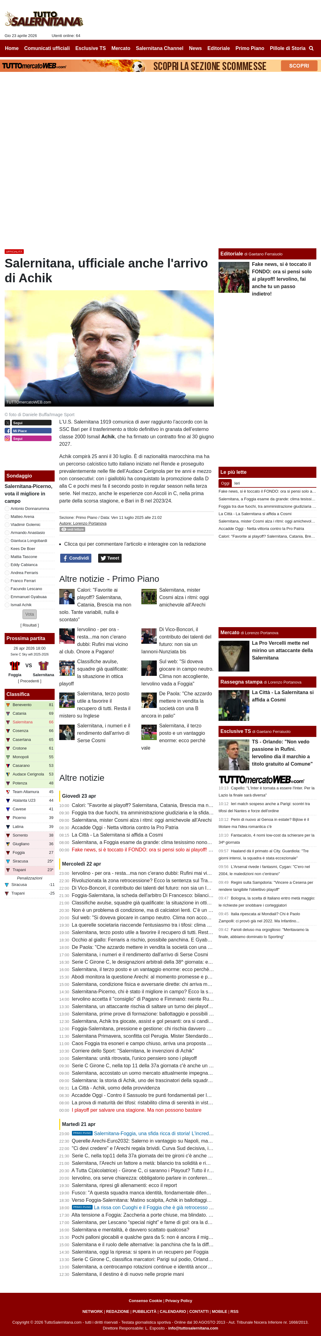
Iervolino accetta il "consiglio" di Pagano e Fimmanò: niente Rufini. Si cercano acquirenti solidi (174, 999)
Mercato (229, 632)
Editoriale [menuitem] (218, 48)
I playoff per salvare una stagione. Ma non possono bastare (137, 1110)
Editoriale (231, 253)
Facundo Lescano (26, 588)
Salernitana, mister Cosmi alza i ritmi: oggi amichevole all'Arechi (184, 597)
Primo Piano (86, 517)
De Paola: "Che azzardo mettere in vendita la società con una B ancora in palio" (159, 947)
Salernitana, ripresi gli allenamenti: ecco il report (124, 1185)
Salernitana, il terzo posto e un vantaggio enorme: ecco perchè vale (146, 969)
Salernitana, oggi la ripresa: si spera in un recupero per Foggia (140, 1252)
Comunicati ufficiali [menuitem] (47, 48)
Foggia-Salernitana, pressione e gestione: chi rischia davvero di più (145, 1028)
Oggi (225, 483)
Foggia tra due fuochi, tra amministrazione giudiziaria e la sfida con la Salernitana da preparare (175, 812)
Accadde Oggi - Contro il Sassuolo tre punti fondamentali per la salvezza (151, 1095)
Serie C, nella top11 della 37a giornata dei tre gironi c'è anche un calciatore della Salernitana (173, 1155)
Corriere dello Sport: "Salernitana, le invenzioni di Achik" (133, 1050)
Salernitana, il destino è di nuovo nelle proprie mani (128, 1274)
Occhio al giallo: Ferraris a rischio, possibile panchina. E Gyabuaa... (146, 939)
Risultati (30, 625)
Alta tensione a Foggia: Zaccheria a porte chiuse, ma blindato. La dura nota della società (168, 1215)
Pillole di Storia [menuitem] (288, 48)
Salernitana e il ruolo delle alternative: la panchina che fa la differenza (148, 1244)
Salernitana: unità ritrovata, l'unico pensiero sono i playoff (134, 1058)
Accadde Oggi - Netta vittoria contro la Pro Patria (125, 827)
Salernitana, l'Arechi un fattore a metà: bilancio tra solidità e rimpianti (147, 1163)
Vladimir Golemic (26, 524)
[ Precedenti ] (29, 681)
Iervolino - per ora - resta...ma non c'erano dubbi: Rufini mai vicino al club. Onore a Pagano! (172, 873)
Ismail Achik (21, 604)
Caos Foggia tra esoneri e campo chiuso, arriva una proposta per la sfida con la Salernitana (172, 1043)
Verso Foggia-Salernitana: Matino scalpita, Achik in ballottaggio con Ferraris (154, 1200)
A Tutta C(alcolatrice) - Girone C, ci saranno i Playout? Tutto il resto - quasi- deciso (162, 1170)
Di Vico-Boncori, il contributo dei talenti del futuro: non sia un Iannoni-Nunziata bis (161, 888)
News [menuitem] (195, 48)
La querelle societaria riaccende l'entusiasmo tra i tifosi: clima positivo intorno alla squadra (170, 925)
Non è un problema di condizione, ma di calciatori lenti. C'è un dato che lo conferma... (165, 910)
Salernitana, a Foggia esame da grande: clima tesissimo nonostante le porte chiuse (163, 842)
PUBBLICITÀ (144, 1311)
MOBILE (219, 1311)
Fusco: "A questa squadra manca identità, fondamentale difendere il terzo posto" (160, 1192)
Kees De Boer (23, 548)
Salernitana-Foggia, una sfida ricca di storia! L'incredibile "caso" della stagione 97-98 (175, 1133)
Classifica (18, 694)
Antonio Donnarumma (30, 508)
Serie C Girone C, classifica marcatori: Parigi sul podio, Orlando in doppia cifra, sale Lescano (173, 1259)
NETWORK (92, 1311)
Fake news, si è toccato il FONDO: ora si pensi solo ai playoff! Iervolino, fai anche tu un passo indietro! (184, 849)
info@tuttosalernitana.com (193, 1328)
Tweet (110, 558)
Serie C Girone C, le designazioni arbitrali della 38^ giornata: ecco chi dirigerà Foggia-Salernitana (178, 962)
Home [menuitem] (12, 48)
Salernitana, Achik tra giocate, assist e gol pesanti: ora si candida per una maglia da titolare (171, 1021)
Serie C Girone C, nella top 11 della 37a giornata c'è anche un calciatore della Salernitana (170, 1065)
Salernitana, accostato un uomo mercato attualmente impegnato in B (147, 1073)
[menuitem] (311, 48)
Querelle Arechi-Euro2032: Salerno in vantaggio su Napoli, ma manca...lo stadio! (160, 1141)
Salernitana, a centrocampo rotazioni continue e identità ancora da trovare (153, 1266)
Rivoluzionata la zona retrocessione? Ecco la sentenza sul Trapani (144, 880)
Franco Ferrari (23, 580)
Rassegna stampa (241, 682)
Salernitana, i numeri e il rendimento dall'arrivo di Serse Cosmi (103, 733)
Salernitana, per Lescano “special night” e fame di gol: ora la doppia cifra (151, 1222)
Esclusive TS (235, 731)
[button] (30, 614)
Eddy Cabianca (24, 564)
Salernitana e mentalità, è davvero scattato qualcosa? (131, 1229)
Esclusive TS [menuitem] (90, 48)
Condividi (76, 558)
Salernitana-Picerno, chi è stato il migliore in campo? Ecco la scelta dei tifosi (155, 991)
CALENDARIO (173, 1311)
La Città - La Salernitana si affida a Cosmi (117, 835)
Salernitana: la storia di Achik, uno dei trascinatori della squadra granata (150, 1080)
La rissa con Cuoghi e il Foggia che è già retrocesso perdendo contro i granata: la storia (179, 1207)
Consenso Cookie (145, 1300)
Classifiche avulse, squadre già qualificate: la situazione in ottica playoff (150, 902)
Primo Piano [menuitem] (250, 48)
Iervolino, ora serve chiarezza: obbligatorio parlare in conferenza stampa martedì (160, 1178)
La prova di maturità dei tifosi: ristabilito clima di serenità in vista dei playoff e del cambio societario (179, 1102)
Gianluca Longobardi (29, 540)
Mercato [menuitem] (120, 48)
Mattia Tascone (24, 556)
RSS (235, 1311)
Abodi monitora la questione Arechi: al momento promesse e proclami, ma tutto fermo (165, 976)
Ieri (237, 483)
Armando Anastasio (28, 532)
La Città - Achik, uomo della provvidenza (116, 1087)
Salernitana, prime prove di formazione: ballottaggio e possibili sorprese (150, 1013)
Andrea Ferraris (24, 572)
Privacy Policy (178, 1300)
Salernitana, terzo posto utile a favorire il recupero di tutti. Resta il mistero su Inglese (164, 932)
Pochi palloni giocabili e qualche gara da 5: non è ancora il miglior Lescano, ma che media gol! (175, 1237)
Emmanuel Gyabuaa (29, 596)
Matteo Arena (22, 516)
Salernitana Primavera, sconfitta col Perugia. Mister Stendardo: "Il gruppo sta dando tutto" (170, 1036)
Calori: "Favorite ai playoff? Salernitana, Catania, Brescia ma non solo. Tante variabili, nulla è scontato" (95, 604)
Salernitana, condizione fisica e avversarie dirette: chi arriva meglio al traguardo (159, 984)
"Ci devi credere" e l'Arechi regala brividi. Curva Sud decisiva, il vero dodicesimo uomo (166, 1148)
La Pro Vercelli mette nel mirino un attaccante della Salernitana (282, 650)
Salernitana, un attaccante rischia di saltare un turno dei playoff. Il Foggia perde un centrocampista (179, 1006)
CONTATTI (199, 1311)
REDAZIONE (117, 1311)
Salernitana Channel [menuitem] (159, 48)
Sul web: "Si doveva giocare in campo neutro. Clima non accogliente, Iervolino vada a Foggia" (174, 917)
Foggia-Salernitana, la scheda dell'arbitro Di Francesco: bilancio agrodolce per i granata (168, 895)
